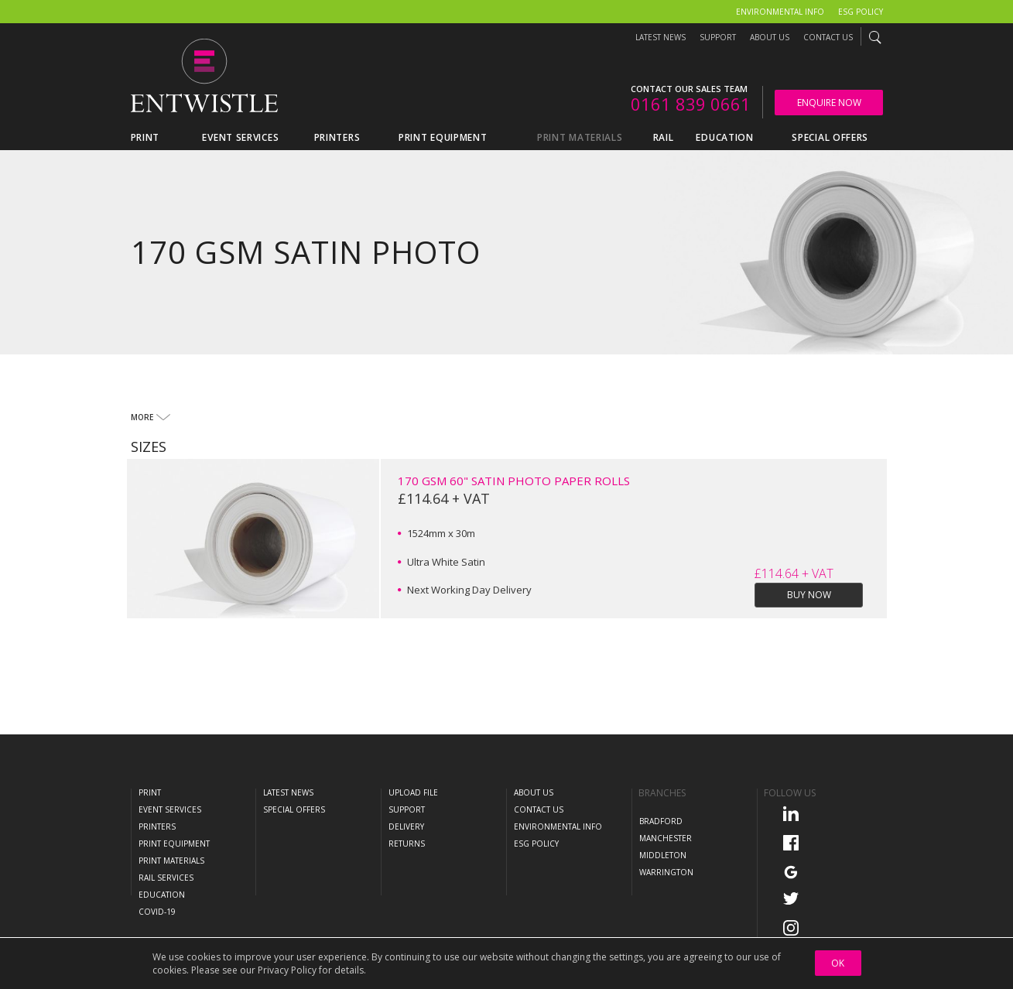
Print (150, 792)
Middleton (662, 855)
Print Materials (171, 860)
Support (718, 37)
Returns (406, 843)
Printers (157, 826)
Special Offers (294, 809)
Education (162, 894)
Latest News (660, 37)
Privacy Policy (287, 970)
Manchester (665, 838)
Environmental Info (780, 11)
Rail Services (166, 877)
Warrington (666, 872)
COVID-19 (157, 911)
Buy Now (809, 594)
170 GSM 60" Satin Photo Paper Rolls (514, 480)
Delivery (406, 826)
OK (837, 963)
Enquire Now (829, 102)
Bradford (661, 821)
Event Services (170, 809)
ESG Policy (860, 11)
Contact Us (828, 37)
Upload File (413, 792)
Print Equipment (174, 843)
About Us (769, 37)
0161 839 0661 (691, 103)
